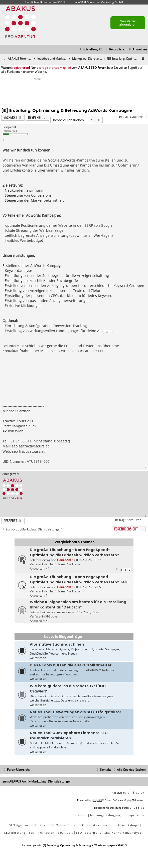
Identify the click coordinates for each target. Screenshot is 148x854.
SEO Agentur (19, 825)
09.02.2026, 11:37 (88, 560)
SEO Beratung (14, 832)
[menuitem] (137, 49)
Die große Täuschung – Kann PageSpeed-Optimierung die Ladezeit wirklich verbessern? (74, 552)
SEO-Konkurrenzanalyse (122, 832)
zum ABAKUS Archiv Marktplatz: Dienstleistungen (37, 781)
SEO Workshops (127, 825)
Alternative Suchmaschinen (57, 644)
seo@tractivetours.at (71, 350)
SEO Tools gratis (88, 832)
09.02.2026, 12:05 (88, 587)
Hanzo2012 (65, 560)
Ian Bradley (135, 792)
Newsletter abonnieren (127, 23)
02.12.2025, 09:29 (87, 612)
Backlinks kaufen (41, 832)
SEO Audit (65, 832)
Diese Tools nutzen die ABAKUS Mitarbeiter (70, 665)
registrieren (20, 68)
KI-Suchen (52, 616)
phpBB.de (136, 807)
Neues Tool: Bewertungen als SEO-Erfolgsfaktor (75, 712)
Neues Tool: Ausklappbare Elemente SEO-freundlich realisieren (70, 735)
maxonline (64, 612)
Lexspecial (9, 127)
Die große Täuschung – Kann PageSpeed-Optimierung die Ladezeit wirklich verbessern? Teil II (79, 579)
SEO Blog (39, 825)
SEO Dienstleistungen (95, 825)
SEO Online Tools (62, 825)
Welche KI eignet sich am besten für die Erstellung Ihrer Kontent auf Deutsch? (78, 604)
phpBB (97, 800)
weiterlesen (38, 658)
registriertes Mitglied (56, 68)
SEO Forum (64, 2)
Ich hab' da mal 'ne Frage (62, 564)
